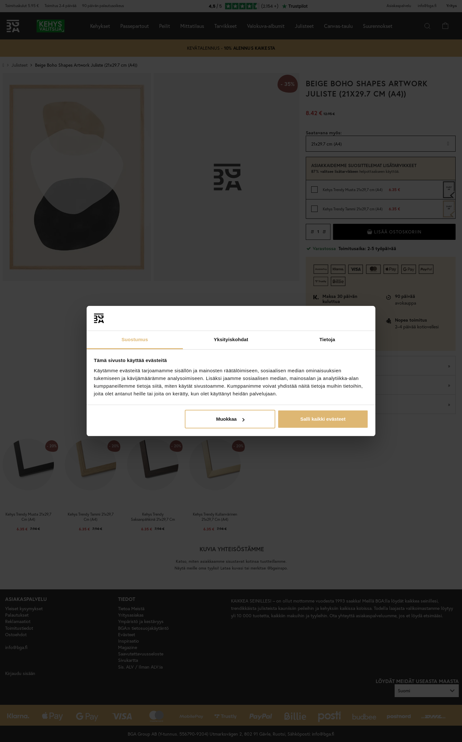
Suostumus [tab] (135, 339)
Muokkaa (230, 419)
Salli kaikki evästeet (323, 419)
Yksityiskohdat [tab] (231, 339)
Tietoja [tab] (327, 339)
